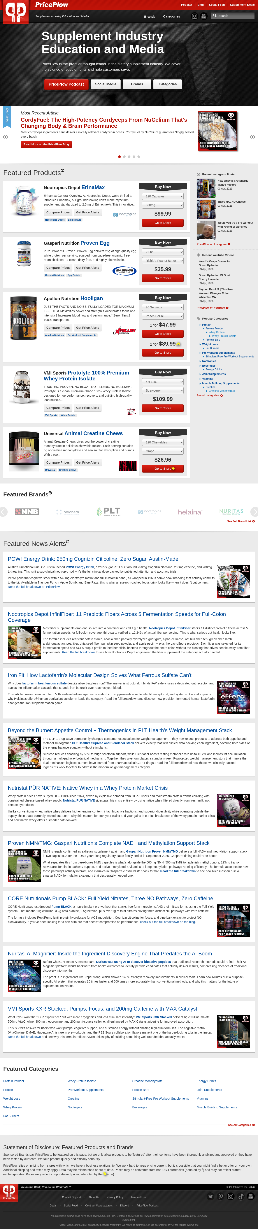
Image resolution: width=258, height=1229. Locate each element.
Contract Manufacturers (98, 1205)
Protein (206, 324)
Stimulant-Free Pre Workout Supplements (229, 356)
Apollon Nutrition (54, 335)
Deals (53, 1205)
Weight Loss (210, 344)
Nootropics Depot (54, 219)
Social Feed (217, 4)
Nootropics (209, 361)
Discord (124, 1205)
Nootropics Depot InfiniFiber (170, 628)
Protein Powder (214, 328)
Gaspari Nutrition (54, 275)
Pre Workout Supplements (82, 335)
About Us (93, 1197)
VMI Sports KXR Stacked (154, 1017)
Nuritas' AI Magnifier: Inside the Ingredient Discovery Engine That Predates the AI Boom (110, 953)
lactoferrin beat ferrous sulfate (44, 683)
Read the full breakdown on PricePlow (34, 587)
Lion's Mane (74, 219)
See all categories (208, 395)
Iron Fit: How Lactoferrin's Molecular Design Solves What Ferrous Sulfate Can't (99, 675)
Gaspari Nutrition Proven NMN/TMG (152, 851)
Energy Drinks (213, 369)
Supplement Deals (242, 4)
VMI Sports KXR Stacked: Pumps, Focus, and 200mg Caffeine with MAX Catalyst (102, 1009)
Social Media (105, 84)
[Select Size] (163, 196)
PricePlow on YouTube (211, 307)
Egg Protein (74, 275)
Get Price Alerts (87, 212)
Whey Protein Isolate (224, 336)
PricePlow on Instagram (211, 244)
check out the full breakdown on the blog (167, 922)
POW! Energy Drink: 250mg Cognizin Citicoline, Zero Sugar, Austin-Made (93, 559)
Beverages (209, 365)
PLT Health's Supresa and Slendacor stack (103, 743)
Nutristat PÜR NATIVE (79, 800)
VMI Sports (51, 415)
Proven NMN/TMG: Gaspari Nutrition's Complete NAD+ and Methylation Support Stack (109, 843)
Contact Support (71, 1197)
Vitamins (207, 378)
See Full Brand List (239, 521)
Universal (50, 470)
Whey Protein (68, 415)
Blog (200, 4)
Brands (150, 16)
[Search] (233, 15)
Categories (171, 16)
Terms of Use (138, 1197)
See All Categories (239, 1125)
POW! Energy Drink (80, 567)
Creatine (210, 387)
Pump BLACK (61, 906)
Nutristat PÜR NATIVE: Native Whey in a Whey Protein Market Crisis (88, 788)
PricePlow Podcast (66, 84)
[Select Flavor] (163, 205)
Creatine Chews (67, 470)
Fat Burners (212, 348)
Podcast (186, 4)
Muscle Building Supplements (221, 383)
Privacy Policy (115, 1197)
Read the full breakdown (78, 652)
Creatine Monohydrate (222, 390)
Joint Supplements (214, 374)
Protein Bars (212, 339)
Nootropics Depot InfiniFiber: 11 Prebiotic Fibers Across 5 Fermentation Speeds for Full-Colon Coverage (117, 617)
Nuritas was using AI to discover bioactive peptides (133, 962)
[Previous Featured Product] (5, 138)
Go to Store (162, 223)
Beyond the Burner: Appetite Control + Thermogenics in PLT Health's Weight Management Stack (120, 730)
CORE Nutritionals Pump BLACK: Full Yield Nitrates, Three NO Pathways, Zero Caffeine (110, 898)
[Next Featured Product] (252, 138)
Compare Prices (58, 212)
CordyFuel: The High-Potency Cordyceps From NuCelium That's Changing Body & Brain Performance (104, 123)
